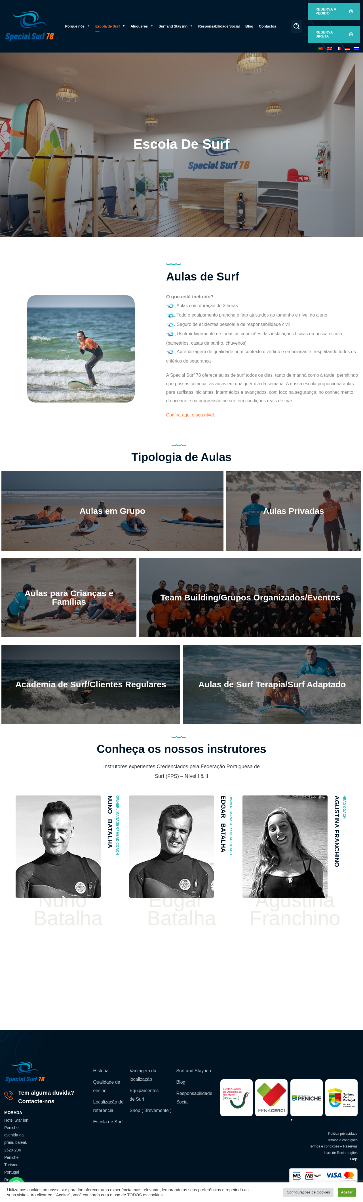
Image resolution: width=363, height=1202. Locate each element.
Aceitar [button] (347, 1192)
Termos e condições (342, 1140)
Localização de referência (108, 1106)
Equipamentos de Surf (144, 1095)
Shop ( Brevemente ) (151, 1110)
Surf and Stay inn (193, 1070)
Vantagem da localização (143, 1075)
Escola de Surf (108, 1121)
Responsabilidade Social (194, 1097)
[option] (68, 864)
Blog (180, 1082)
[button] (296, 26)
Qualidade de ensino (106, 1086)
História (101, 1070)
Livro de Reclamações (341, 1153)
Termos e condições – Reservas (333, 1146)
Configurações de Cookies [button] (308, 1192)
